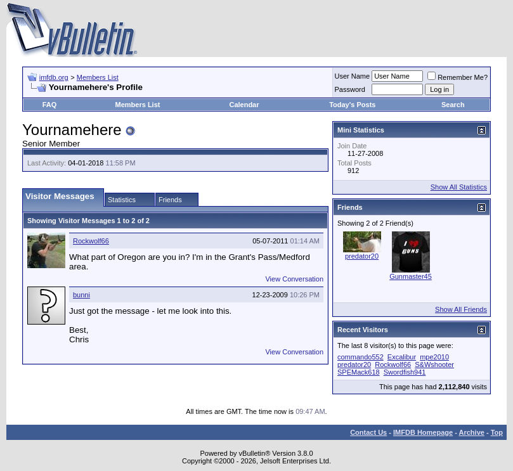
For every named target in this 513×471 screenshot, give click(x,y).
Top (497, 432)
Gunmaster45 (410, 276)
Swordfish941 (405, 372)
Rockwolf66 (91, 241)
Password (350, 89)
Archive (471, 432)
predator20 (362, 256)
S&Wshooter (434, 364)
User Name (352, 76)
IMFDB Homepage (423, 432)
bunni (81, 295)
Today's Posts (352, 104)
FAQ (49, 104)
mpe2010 (434, 357)
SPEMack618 (358, 372)
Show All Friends (461, 309)
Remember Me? (457, 77)
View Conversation (294, 279)
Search (453, 104)
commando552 (360, 357)
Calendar (244, 104)
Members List (98, 77)
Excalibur (401, 357)
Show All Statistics (459, 187)
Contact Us (368, 432)
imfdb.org (53, 77)
